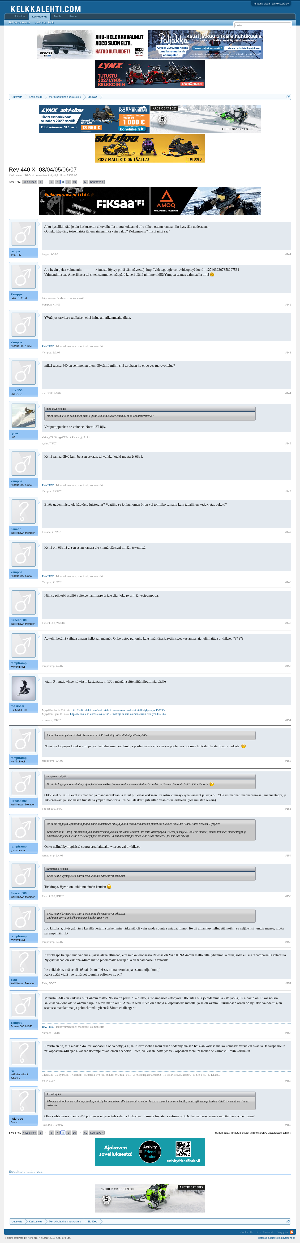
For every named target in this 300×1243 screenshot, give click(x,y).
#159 (288, 1081)
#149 (288, 623)
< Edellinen (29, 182)
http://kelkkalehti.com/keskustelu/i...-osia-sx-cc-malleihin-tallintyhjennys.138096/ (118, 710)
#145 (288, 443)
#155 (288, 896)
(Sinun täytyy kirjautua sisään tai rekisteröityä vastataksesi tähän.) (253, 1132)
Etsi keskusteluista (19, 22)
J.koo (62, 175)
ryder (14, 433)
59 (85, 182)
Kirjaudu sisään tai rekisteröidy (271, 3)
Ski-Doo (29, 175)
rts (13, 1070)
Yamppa (16, 342)
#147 (288, 532)
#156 (288, 942)
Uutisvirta (19, 16)
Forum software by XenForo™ (38, 1237)
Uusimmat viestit (44, 22)
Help (258, 1232)
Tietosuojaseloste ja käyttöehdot (276, 1237)
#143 (288, 352)
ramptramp (19, 663)
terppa (15, 251)
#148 (288, 582)
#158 (288, 1033)
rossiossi (17, 706)
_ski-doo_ (18, 1118)
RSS (291, 1232)
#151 (288, 720)
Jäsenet (72, 16)
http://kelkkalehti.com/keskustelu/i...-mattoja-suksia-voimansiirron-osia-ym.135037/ (118, 714)
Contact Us (246, 1232)
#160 (288, 1124)
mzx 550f (17, 390)
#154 (288, 855)
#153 (288, 808)
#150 (288, 666)
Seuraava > (96, 182)
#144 (288, 393)
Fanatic (16, 529)
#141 (288, 254)
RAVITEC (48, 346)
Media (57, 16)
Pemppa (17, 294)
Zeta (14, 979)
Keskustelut (39, 16)
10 (74, 182)
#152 (288, 760)
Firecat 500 (19, 620)
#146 (288, 491)
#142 (288, 304)
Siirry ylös (282, 1232)
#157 (288, 983)
